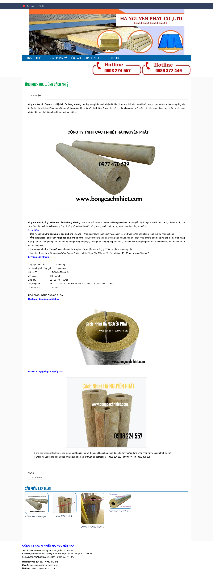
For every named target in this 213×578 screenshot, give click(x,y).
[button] (27, 41)
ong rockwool (36, 477)
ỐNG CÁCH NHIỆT (65, 516)
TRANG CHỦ (34, 58)
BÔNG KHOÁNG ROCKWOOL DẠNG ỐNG (101, 527)
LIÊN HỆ (114, 58)
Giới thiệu (35, 95)
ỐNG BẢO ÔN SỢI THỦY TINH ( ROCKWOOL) (131, 511)
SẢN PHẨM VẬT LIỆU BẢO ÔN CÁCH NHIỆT (75, 58)
